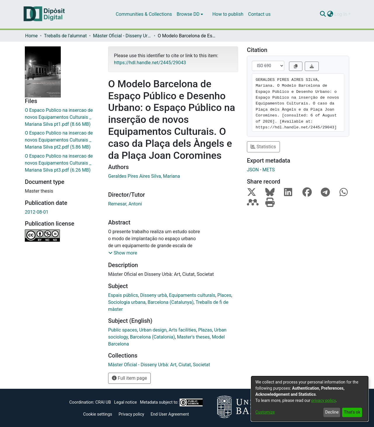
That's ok (352, 412)
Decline (332, 412)
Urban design (153, 330)
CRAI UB (103, 402)
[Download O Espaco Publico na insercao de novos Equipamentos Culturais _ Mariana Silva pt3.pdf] (62, 163)
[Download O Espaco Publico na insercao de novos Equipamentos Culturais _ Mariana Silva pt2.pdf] (62, 140)
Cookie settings (97, 414)
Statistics (263, 146)
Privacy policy (131, 414)
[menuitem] (190, 14)
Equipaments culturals (192, 295)
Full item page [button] (129, 378)
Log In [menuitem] (340, 14)
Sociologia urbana (127, 302)
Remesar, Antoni (125, 204)
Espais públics (123, 295)
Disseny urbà (153, 295)
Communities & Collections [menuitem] (144, 14)
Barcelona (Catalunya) (170, 302)
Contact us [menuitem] (259, 14)
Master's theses (193, 337)
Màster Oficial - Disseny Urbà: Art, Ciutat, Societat (122, 36)
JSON (253, 169)
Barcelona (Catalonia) (152, 337)
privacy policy (323, 400)
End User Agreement (169, 414)
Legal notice (125, 402)
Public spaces (122, 330)
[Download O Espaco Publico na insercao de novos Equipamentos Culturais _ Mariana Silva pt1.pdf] (62, 117)
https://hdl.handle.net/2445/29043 (150, 62)
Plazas (205, 330)
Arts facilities (182, 330)
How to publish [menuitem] (227, 14)
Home (31, 36)
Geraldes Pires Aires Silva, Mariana (144, 176)
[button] (122, 253)
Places (224, 295)
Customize (265, 412)
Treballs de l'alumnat (65, 36)
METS (268, 169)
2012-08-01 (37, 212)
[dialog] (309, 398)
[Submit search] (322, 14)
